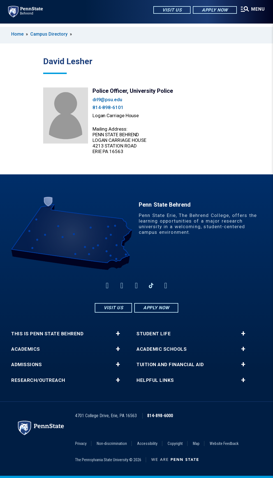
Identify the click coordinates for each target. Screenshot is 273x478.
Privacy (81, 443)
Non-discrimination (112, 443)
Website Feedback (224, 443)
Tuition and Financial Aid (170, 364)
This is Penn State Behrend (47, 333)
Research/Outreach (38, 380)
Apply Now (211, 11)
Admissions (26, 364)
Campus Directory (49, 34)
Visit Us (167, 11)
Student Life (153, 333)
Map (196, 443)
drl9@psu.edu (107, 99)
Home (17, 34)
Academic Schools (161, 349)
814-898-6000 (160, 415)
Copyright (175, 443)
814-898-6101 (108, 107)
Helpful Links (155, 380)
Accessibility (147, 443)
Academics (25, 349)
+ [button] (118, 333)
